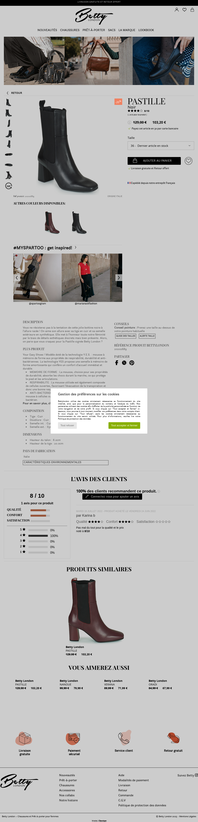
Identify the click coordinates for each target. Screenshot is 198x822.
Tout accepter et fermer (124, 425)
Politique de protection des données (74, 419)
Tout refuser (67, 425)
